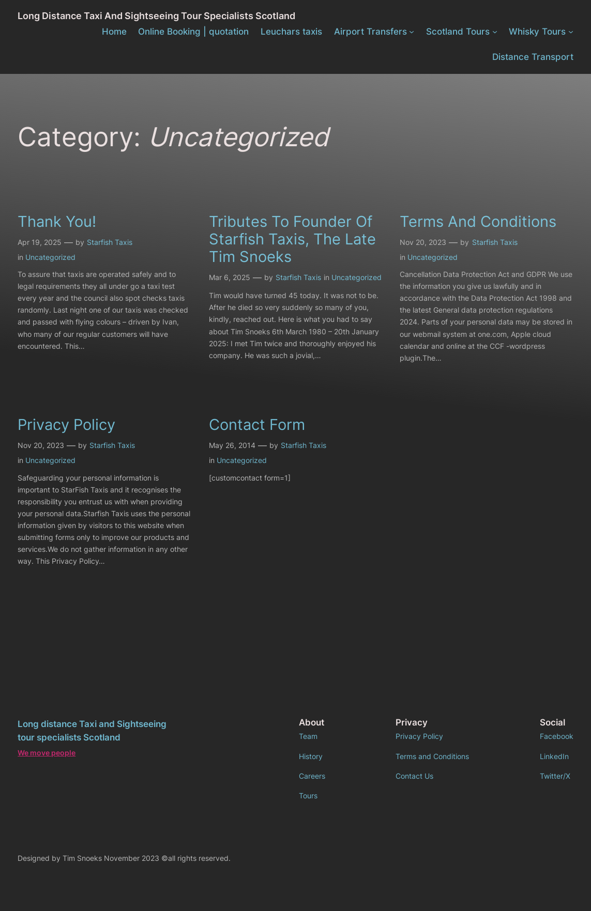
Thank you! (57, 221)
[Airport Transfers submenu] (411, 31)
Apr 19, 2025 (40, 242)
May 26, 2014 (232, 445)
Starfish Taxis (109, 242)
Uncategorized (50, 257)
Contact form (257, 425)
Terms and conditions (478, 221)
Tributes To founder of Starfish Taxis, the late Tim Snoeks (292, 239)
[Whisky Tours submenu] (570, 31)
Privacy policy (66, 425)
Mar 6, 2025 (229, 277)
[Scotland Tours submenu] (494, 31)
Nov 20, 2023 (423, 242)
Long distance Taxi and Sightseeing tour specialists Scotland (156, 15)
